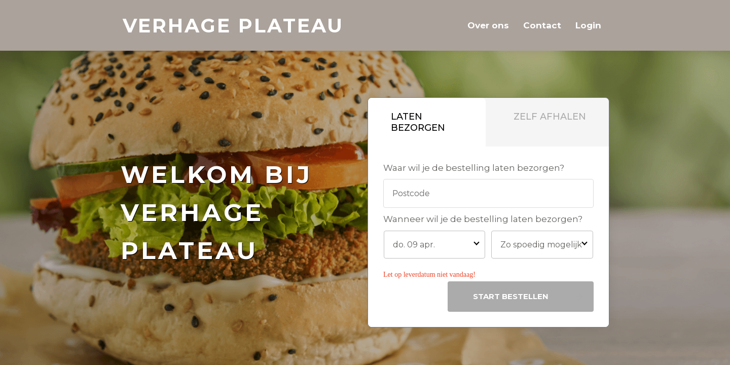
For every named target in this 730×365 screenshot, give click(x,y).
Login (588, 25)
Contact (542, 25)
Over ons (488, 25)
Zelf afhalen (550, 116)
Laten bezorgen (418, 122)
